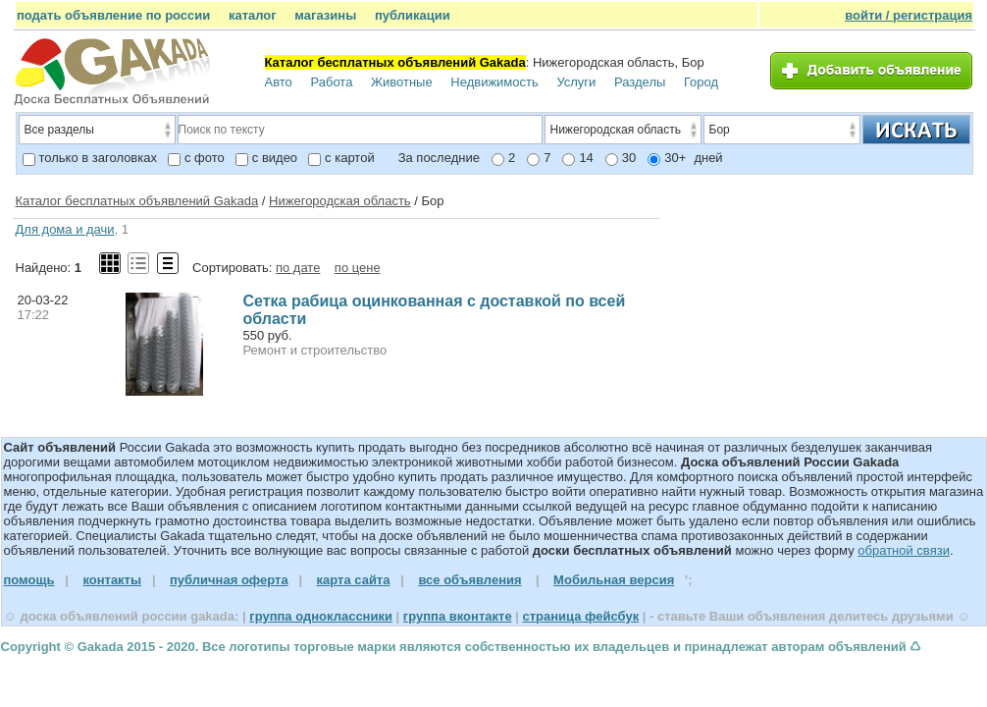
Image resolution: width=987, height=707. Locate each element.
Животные (402, 82)
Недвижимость (494, 82)
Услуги (576, 82)
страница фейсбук (580, 616)
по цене (358, 267)
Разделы (639, 82)
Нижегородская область (340, 200)
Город (701, 82)
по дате (298, 267)
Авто (278, 82)
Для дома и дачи (65, 229)
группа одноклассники (320, 616)
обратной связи (903, 550)
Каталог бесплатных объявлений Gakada (137, 200)
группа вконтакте (457, 616)
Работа (331, 82)
